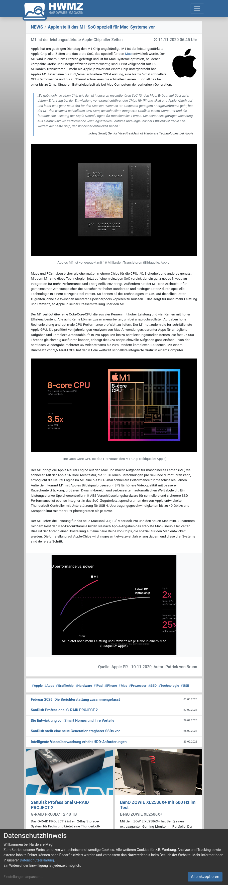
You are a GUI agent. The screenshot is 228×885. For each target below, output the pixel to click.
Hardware (83, 685)
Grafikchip (65, 685)
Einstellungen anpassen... (23, 877)
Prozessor (138, 685)
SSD (152, 685)
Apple (37, 685)
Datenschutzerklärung (37, 860)
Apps (49, 685)
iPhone (110, 685)
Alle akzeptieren (205, 876)
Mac (128, 54)
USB (185, 685)
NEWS (37, 27)
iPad (98, 685)
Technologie (168, 685)
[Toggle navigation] (197, 9)
